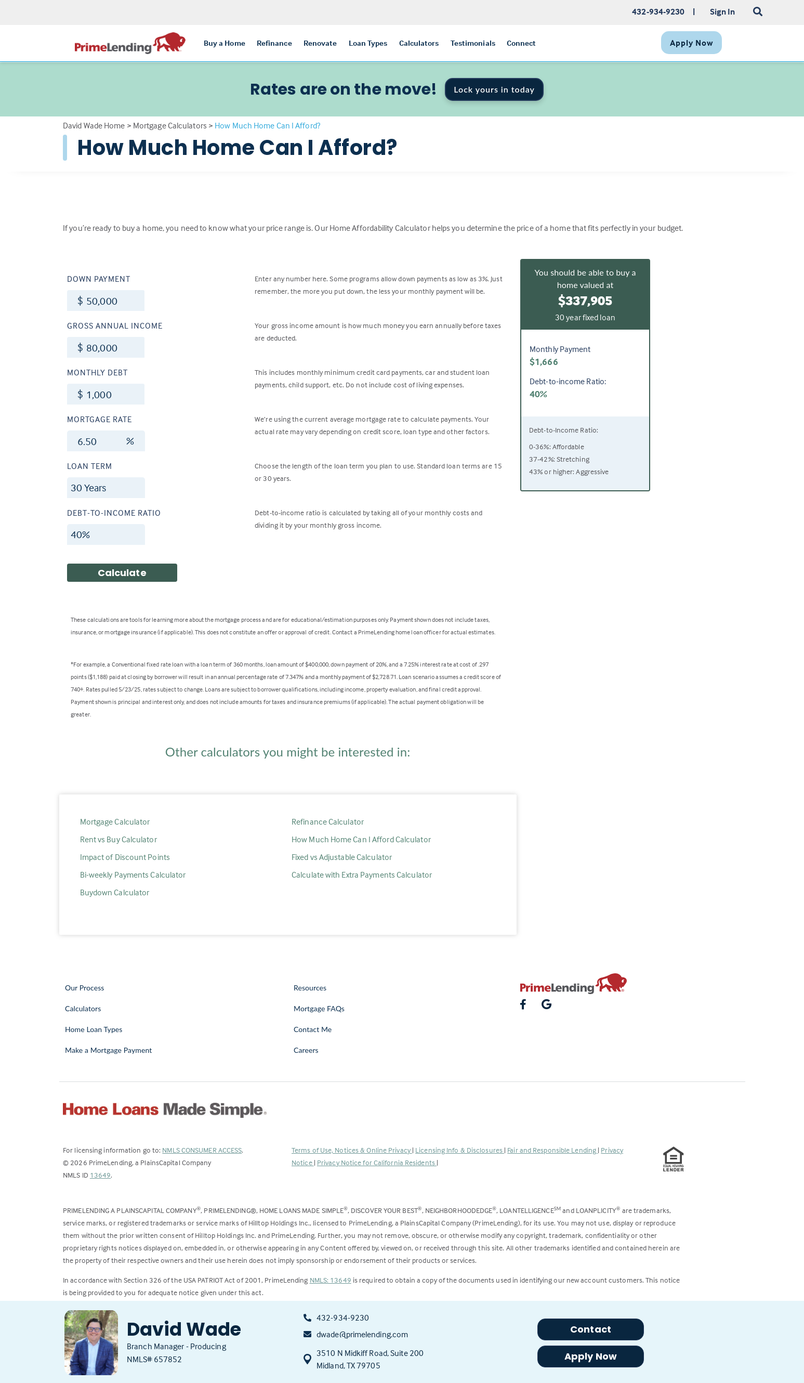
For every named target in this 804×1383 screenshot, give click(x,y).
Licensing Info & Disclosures (459, 1149)
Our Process (84, 987)
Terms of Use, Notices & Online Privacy (352, 1149)
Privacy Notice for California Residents (377, 1162)
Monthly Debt (97, 372)
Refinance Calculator (328, 821)
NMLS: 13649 (330, 1279)
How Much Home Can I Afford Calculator (361, 839)
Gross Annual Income (115, 325)
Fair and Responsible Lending (552, 1149)
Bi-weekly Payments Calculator (133, 874)
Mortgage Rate (99, 419)
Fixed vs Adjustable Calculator (342, 857)
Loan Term (89, 466)
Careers (306, 1050)
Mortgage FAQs (319, 1008)
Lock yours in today (494, 89)
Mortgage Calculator (115, 821)
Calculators (83, 1008)
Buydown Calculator (115, 892)
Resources (310, 987)
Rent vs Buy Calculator (118, 839)
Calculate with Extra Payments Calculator (362, 874)
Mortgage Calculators (170, 125)
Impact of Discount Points (125, 857)
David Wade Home (94, 125)
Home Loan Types (94, 1029)
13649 (100, 1174)
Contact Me (313, 1029)
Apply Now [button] (590, 1356)
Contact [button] (590, 1329)
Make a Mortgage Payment (108, 1050)
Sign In (722, 11)
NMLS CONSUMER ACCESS (202, 1149)
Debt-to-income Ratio (114, 512)
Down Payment (98, 278)
